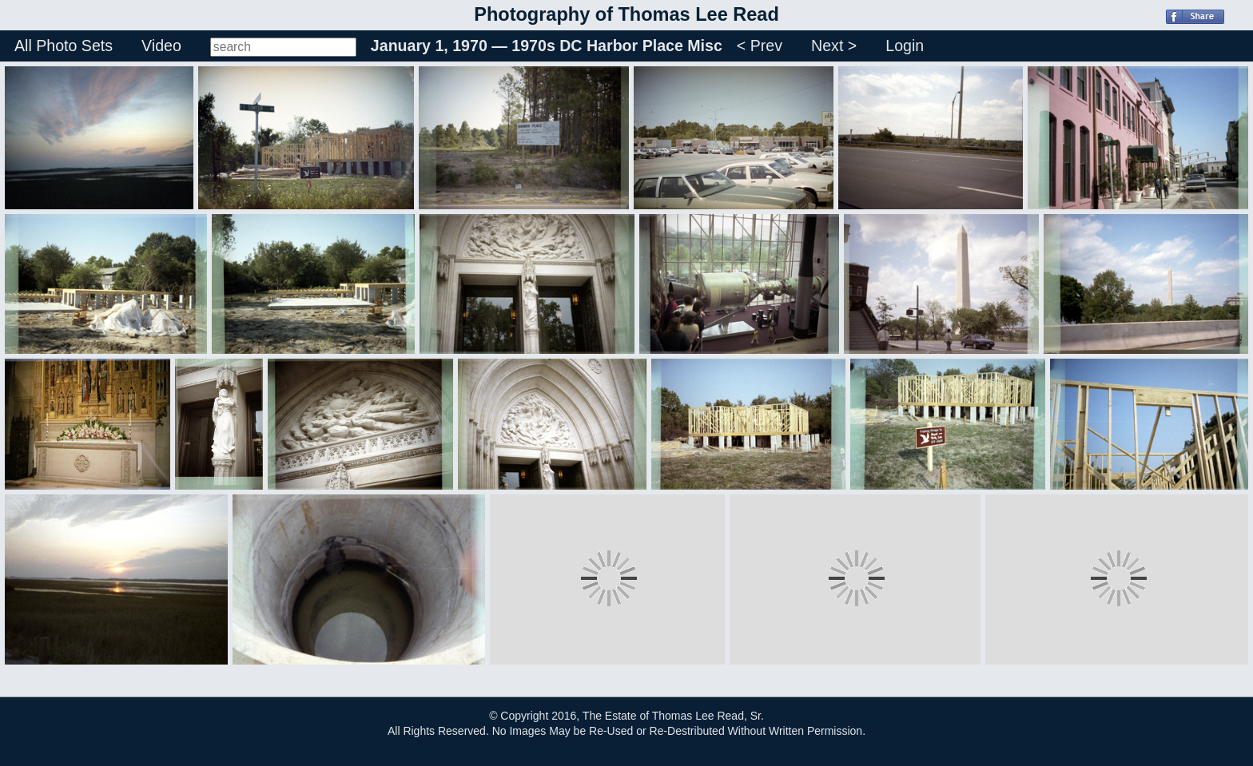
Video (161, 45)
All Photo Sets (63, 45)
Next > (834, 45)
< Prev (759, 45)
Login (904, 45)
